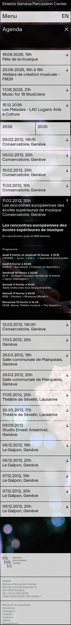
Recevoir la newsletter (16, 604)
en (65, 15)
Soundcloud (10, 623)
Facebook (8, 608)
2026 (7, 126)
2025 (43, 126)
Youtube (7, 617)
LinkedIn (7, 614)
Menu (9, 15)
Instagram (8, 611)
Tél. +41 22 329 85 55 (15, 593)
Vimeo (6, 620)
